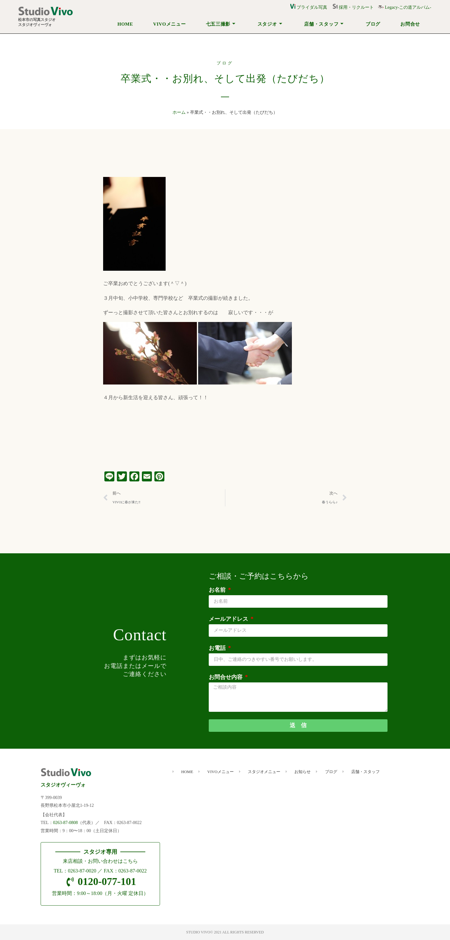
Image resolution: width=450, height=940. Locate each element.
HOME (125, 24)
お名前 (218, 590)
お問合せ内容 (226, 677)
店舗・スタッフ (324, 24)
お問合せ (410, 24)
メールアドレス (229, 619)
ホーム (179, 112)
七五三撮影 (221, 24)
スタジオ (270, 24)
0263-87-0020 (82, 870)
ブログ (373, 24)
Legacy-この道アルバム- (404, 7)
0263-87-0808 (65, 822)
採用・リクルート (355, 7)
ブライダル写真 (308, 7)
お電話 (218, 648)
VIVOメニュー (169, 24)
